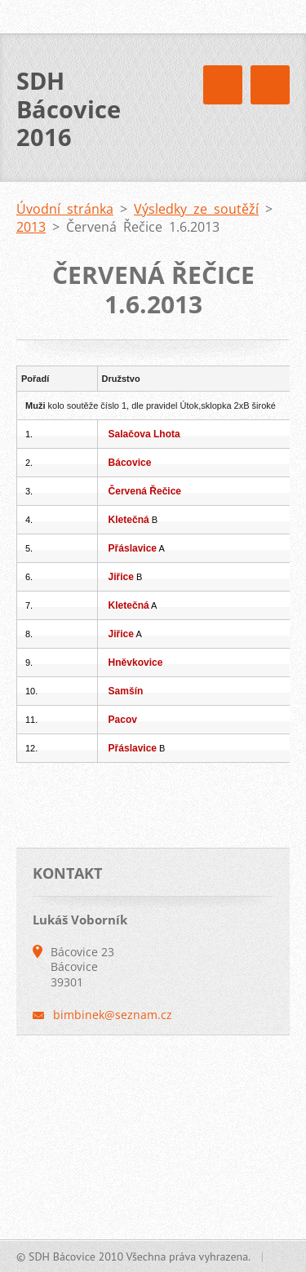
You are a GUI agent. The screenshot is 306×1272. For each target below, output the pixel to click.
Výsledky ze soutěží (196, 209)
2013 (31, 227)
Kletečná (129, 519)
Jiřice (121, 577)
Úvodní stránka (64, 209)
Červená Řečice (145, 491)
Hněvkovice (136, 662)
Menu (270, 84)
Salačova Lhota (144, 434)
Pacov (123, 719)
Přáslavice (133, 548)
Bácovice (130, 462)
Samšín (126, 691)
